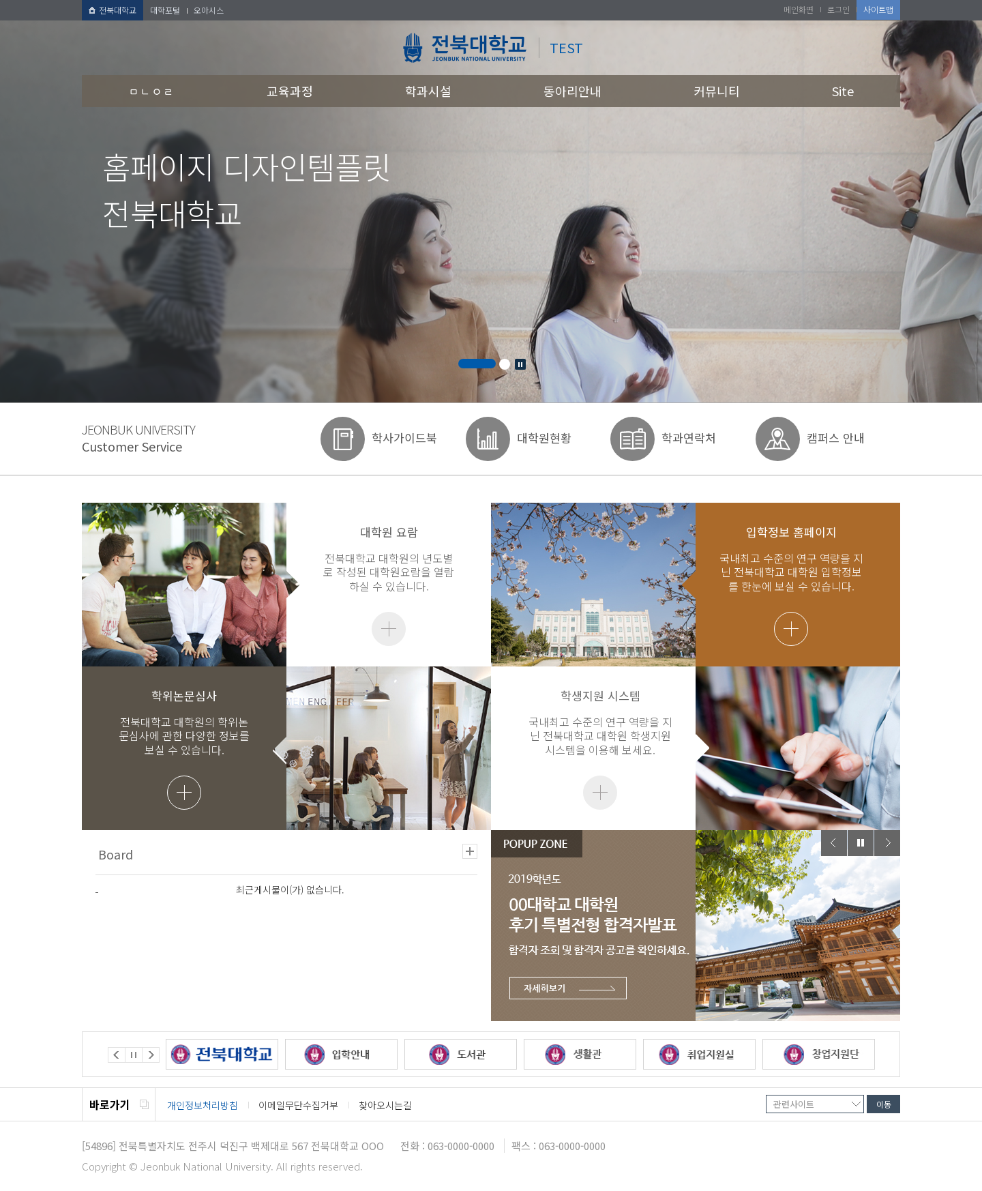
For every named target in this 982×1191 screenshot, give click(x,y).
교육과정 (290, 91)
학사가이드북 (404, 437)
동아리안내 (572, 91)
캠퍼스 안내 (836, 437)
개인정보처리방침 (202, 1105)
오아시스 (209, 10)
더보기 (389, 629)
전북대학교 (112, 10)
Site (843, 91)
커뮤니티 (717, 91)
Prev (834, 843)
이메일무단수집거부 (298, 1105)
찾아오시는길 (385, 1105)
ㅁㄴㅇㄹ (151, 91)
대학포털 (165, 10)
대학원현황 (544, 437)
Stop (520, 364)
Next (887, 843)
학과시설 (428, 91)
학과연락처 (688, 437)
